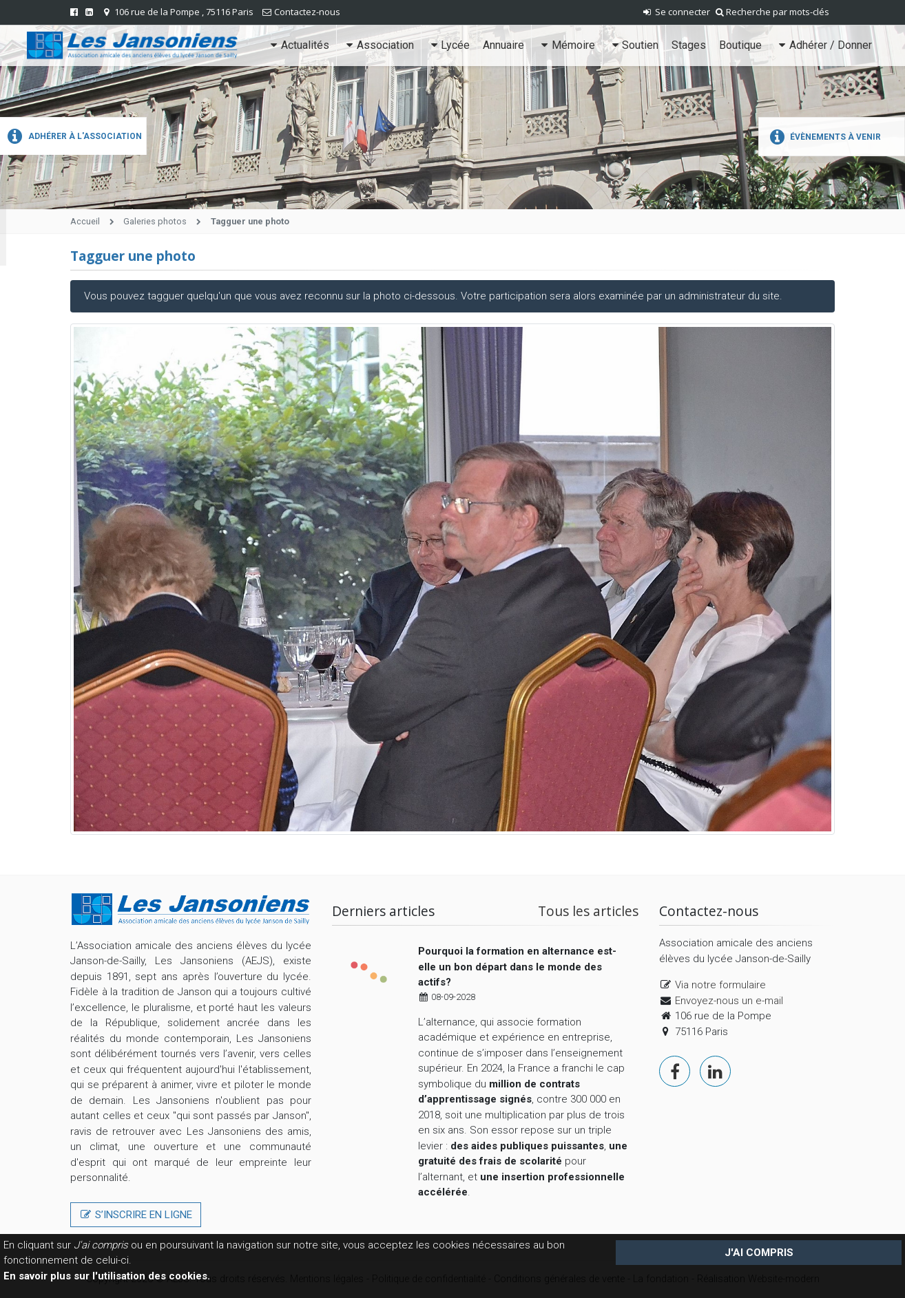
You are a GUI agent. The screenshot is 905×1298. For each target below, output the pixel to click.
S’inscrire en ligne (135, 1215)
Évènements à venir (823, 137)
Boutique (740, 45)
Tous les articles (588, 911)
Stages (689, 45)
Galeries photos (155, 221)
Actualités (298, 45)
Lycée (448, 45)
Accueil (85, 221)
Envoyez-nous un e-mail (729, 1000)
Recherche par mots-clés (772, 12)
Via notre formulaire (720, 985)
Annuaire (503, 45)
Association (378, 45)
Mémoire (566, 45)
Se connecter (675, 12)
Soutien (633, 45)
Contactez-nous (307, 12)
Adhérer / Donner (823, 45)
